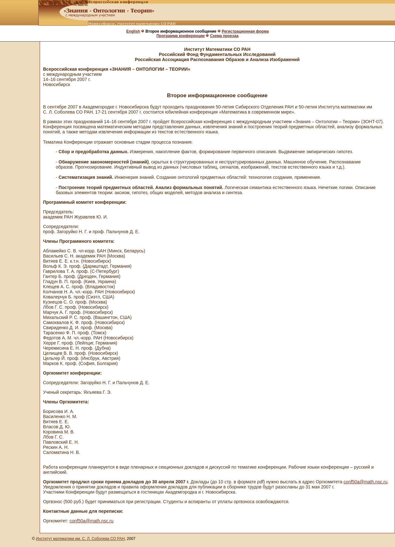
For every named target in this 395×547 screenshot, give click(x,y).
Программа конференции (180, 36)
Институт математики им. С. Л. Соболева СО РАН (80, 538)
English (133, 31)
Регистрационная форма (245, 31)
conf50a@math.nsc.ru (365, 481)
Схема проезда (224, 36)
